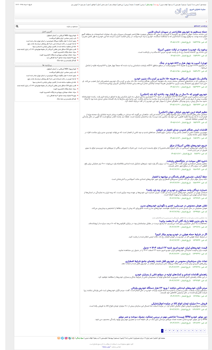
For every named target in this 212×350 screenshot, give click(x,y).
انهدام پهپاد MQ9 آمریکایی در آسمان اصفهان (57, 35)
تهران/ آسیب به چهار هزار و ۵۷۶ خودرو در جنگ (178, 63)
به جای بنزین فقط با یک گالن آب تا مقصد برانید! (178, 221)
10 (191, 330)
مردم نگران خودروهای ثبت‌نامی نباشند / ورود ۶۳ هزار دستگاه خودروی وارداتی (164, 288)
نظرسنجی (172, 5)
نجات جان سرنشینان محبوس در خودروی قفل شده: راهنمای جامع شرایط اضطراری (161, 261)
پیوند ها (151, 5)
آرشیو (184, 5)
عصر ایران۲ (143, 338)
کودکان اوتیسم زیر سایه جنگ (62, 60)
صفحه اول (198, 5)
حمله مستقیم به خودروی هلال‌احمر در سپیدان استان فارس (172, 32)
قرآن (93, 5)
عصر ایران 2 (77, 5)
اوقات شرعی (158, 5)
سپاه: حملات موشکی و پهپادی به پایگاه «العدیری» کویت (53, 55)
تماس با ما (191, 5)
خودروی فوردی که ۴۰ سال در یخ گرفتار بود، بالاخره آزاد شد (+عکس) (168, 94)
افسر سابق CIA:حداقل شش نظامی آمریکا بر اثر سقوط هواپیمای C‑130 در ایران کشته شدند (42, 49)
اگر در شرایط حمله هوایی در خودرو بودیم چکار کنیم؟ (176, 235)
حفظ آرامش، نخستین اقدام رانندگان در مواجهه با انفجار (174, 177)
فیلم (83, 5)
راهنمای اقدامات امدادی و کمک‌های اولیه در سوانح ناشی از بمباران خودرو (166, 275)
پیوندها (105, 338)
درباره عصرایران (134, 338)
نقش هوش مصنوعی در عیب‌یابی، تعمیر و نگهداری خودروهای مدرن (168, 206)
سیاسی (137, 5)
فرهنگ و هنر (107, 5)
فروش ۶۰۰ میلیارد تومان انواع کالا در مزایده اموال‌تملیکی (174, 304)
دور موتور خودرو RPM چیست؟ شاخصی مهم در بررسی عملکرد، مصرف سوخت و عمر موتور (157, 317)
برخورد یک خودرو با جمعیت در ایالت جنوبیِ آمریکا (177, 50)
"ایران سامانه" (101, 347)
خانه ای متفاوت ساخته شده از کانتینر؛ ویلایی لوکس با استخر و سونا (50, 46)
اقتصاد (132, 5)
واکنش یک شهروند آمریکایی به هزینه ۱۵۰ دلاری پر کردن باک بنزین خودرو (165, 79)
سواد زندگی (144, 5)
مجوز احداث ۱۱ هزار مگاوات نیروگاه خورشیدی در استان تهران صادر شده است (47, 41)
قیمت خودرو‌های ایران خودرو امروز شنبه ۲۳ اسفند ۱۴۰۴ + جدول (170, 248)
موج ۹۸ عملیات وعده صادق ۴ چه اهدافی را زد (57, 58)
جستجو (179, 5)
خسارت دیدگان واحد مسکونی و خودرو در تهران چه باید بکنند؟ (171, 190)
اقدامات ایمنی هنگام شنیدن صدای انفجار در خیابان (176, 130)
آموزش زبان (69, 5)
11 (195, 330)
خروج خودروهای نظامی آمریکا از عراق (183, 146)
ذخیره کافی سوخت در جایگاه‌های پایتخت (181, 161)
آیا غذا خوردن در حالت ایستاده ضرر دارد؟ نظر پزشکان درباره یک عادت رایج (47, 44)
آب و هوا (166, 5)
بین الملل (115, 5)
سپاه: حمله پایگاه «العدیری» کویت (60, 52)
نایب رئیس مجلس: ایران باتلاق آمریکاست (58, 38)
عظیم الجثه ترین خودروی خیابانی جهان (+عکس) (178, 112)
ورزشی (121, 5)
